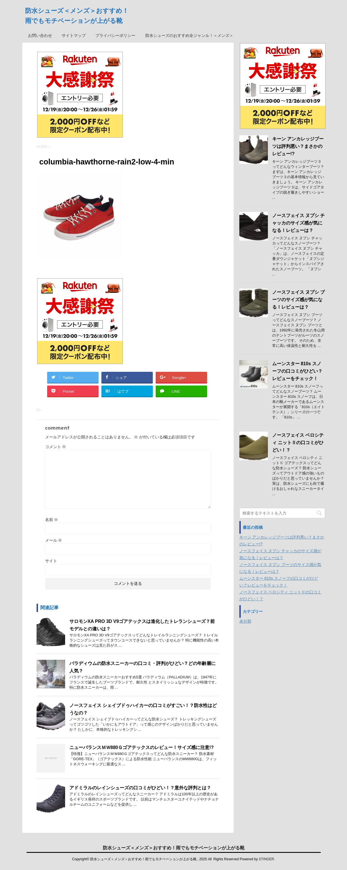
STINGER (266, 859)
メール (53, 540)
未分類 (245, 621)
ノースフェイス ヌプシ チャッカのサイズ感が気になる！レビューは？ (298, 223)
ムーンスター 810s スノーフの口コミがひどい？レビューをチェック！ (297, 371)
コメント (55, 446)
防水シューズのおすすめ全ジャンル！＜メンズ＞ (189, 35)
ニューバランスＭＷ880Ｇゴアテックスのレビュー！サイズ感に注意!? (141, 747)
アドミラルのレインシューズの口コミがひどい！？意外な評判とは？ (140, 787)
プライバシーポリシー (115, 35)
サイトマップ (74, 35)
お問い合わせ (40, 35)
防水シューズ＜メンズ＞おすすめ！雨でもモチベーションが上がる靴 (173, 847)
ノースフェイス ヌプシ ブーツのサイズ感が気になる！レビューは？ (298, 299)
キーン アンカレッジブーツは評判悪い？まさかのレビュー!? (298, 146)
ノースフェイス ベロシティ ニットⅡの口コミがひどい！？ (298, 442)
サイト (51, 561)
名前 (51, 519)
